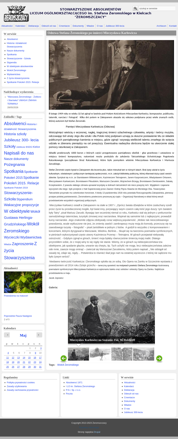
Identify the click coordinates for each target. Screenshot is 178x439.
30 (35, 367)
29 (29, 367)
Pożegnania (14, 164)
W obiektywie (17, 211)
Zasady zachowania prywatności (22, 390)
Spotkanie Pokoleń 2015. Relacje (23, 82)
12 (13, 357)
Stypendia (12, 62)
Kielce (36, 146)
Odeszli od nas (49, 26)
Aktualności (7, 26)
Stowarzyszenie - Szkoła (19, 58)
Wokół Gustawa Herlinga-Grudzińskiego (22, 218)
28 (24, 367)
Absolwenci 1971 (74, 382)
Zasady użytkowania (17, 386)
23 (35, 362)
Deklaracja (33, 26)
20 (18, 362)
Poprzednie (9, 316)
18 (7, 362)
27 (18, 367)
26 (13, 367)
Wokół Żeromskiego (16, 70)
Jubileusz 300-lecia (115, 26)
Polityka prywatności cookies (21, 382)
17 (40, 357)
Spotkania (12, 54)
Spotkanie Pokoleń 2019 (16, 188)
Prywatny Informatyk (89, 427)
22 (29, 362)
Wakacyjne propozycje (21, 205)
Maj (23, 335)
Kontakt (173, 26)
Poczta (69, 393)
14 (24, 357)
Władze (90, 26)
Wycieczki (11, 237)
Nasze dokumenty (15, 50)
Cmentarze (64, 26)
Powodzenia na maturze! (16, 296)
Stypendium (25, 199)
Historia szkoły (15, 134)
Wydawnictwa (13, 74)
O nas (100, 26)
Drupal (97, 432)
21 (24, 362)
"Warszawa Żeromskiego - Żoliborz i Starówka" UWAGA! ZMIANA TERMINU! (24, 100)
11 (7, 357)
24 (40, 362)
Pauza (19, 316)
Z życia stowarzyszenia (18, 78)
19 (13, 362)
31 (40, 367)
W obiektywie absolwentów (20, 66)
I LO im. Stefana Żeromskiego (80, 386)
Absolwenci (12, 39)
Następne (27, 316)
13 (18, 357)
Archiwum (161, 26)
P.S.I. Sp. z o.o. (73, 390)
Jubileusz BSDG (24, 147)
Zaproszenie (23, 243)
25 (7, 367)
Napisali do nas (19, 153)
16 (35, 357)
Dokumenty (78, 26)
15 (29, 357)
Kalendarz (20, 26)
